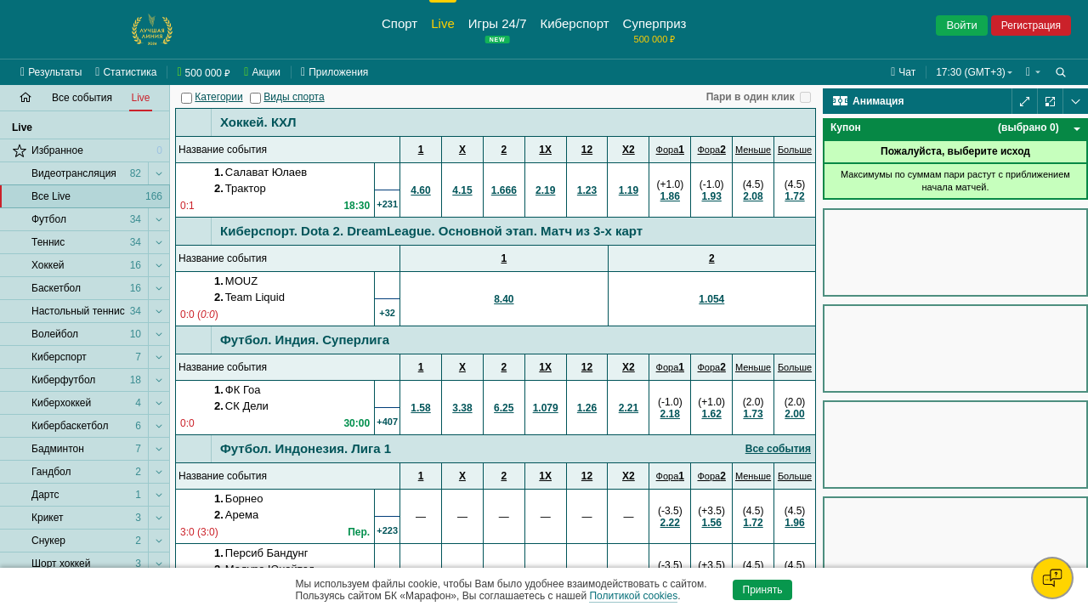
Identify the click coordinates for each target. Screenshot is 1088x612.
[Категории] (186, 98)
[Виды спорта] (255, 98)
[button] (1033, 72)
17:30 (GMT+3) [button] (971, 72)
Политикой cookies (633, 596)
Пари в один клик (750, 97)
